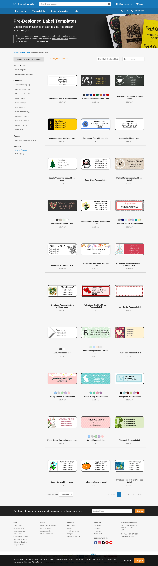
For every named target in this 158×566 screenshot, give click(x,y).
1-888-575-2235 (137, 11)
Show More (19, 130)
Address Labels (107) (22, 85)
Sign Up (140, 511)
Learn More (127, 560)
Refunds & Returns (73, 536)
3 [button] (128, 494)
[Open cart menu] (139, 4)
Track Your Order (73, 531)
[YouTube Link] (110, 542)
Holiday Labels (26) (21, 125)
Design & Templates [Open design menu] (61, 11)
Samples (70, 534)
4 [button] (133, 494)
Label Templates (24, 52)
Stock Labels (18, 534)
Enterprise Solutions (20, 542)
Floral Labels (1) (20, 103)
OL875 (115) (19, 154)
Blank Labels (18, 525)
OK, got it (139, 561)
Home (16, 52)
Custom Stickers (19, 531)
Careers (96, 528)
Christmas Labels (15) (22, 94)
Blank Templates (20, 70)
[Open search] (109, 4)
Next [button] (140, 494)
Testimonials (98, 534)
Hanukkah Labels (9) (22, 121)
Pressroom (97, 531)
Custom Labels (19, 528)
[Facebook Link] (96, 542)
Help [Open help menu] (77, 11)
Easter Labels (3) (21, 98)
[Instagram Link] (99, 542)
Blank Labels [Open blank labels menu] (22, 11)
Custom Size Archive (21, 536)
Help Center (71, 525)
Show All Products (20, 150)
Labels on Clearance (20, 539)
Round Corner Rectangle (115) (25, 140)
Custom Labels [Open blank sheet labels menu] (40, 11)
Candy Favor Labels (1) (23, 89)
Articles (69, 528)
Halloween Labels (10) (22, 116)
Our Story (97, 525)
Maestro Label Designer (48, 525)
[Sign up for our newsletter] (112, 511)
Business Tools (45, 531)
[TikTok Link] (103, 542)
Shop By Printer (19, 545)
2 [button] (123, 494)
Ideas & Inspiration (46, 534)
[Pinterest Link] (107, 542)
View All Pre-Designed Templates (28, 59)
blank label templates (60, 39)
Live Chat (125, 11)
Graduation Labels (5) (22, 112)
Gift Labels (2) (20, 107)
